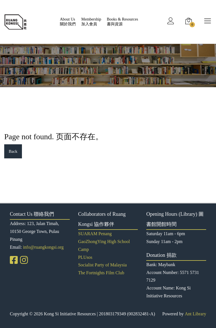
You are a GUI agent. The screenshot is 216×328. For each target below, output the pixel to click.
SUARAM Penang (95, 233)
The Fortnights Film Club (101, 272)
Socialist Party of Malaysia (102, 264)
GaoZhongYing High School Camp (104, 245)
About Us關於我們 (68, 21)
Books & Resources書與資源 (122, 21)
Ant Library (195, 313)
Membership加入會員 (91, 21)
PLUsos (85, 257)
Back (13, 151)
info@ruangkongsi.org (43, 247)
